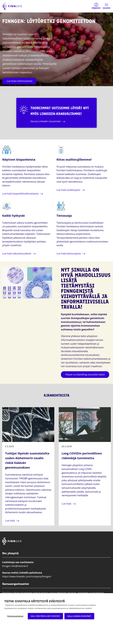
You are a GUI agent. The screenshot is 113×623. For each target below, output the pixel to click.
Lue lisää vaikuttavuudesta (16, 253)
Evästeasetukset (15, 616)
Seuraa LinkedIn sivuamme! (47, 121)
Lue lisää (10, 520)
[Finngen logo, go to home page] (12, 6)
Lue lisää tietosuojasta (68, 253)
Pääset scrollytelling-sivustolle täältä (85, 374)
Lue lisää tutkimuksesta (19, 81)
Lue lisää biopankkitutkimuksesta (20, 193)
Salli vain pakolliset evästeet (45, 616)
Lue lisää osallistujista (68, 190)
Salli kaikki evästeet (79, 616)
